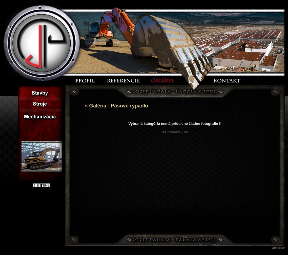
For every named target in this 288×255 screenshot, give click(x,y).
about (281, 248)
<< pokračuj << (175, 132)
